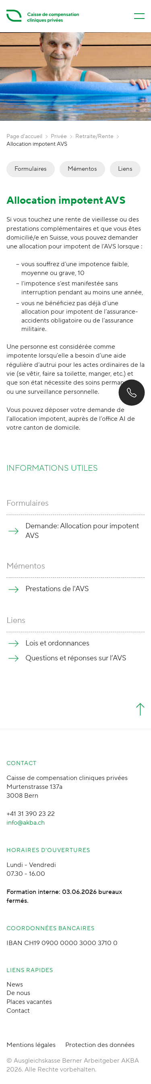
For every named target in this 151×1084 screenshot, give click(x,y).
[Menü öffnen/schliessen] (139, 16)
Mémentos (82, 169)
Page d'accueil (24, 136)
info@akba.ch (25, 823)
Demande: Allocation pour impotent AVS (82, 530)
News (14, 985)
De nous (18, 993)
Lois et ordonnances (57, 643)
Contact (18, 1011)
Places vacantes (29, 1002)
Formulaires (30, 169)
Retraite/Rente (94, 136)
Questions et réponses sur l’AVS (75, 658)
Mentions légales (31, 1045)
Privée (59, 136)
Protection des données (99, 1045)
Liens (125, 169)
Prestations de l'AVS (57, 589)
